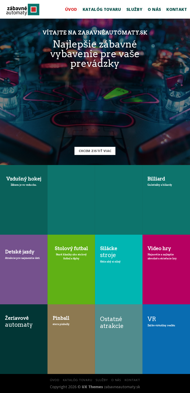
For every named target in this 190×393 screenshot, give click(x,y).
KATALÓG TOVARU (102, 9)
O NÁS (154, 9)
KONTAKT (176, 9)
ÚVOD (71, 9)
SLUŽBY (134, 9)
